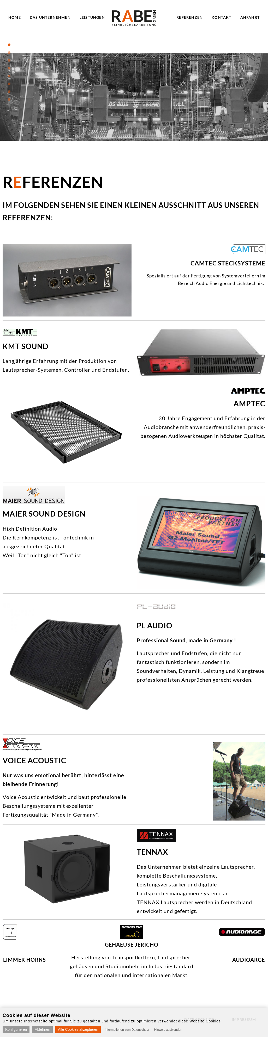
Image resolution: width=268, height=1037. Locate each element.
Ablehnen (42, 1029)
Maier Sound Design (44, 513)
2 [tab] (9, 52)
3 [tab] (9, 60)
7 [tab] (9, 91)
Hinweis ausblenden (168, 1030)
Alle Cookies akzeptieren (78, 1029)
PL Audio (154, 625)
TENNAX (152, 851)
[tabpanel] (134, 97)
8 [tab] (9, 99)
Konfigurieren (16, 1029)
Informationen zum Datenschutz (127, 1030)
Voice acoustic (34, 760)
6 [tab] (9, 84)
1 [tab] (9, 45)
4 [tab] (9, 68)
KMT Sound (26, 346)
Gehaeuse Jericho (131, 944)
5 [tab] (9, 76)
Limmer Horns (24, 960)
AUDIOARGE (248, 960)
